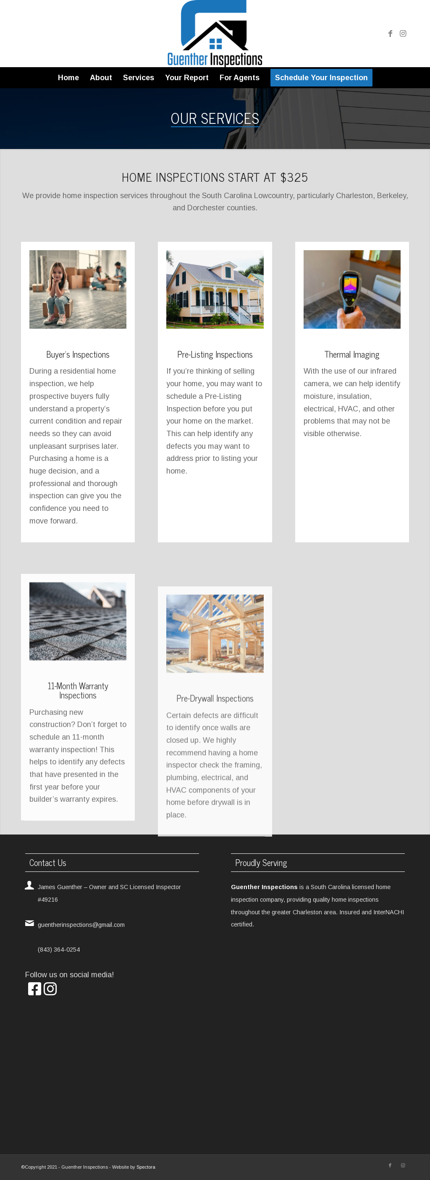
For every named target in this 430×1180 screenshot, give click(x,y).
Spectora (145, 1167)
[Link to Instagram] (402, 33)
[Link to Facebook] (390, 33)
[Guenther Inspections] (215, 33)
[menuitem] (68, 77)
